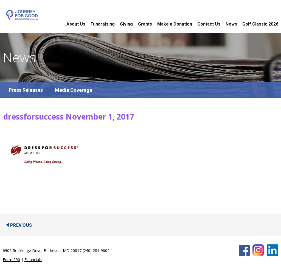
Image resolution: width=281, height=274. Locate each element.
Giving (126, 24)
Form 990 (11, 259)
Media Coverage (73, 90)
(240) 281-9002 (96, 250)
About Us (75, 24)
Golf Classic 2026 (260, 24)
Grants (145, 24)
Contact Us (208, 24)
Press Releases (26, 90)
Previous (21, 225)
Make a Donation (174, 24)
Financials (33, 259)
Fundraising (103, 24)
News (231, 24)
